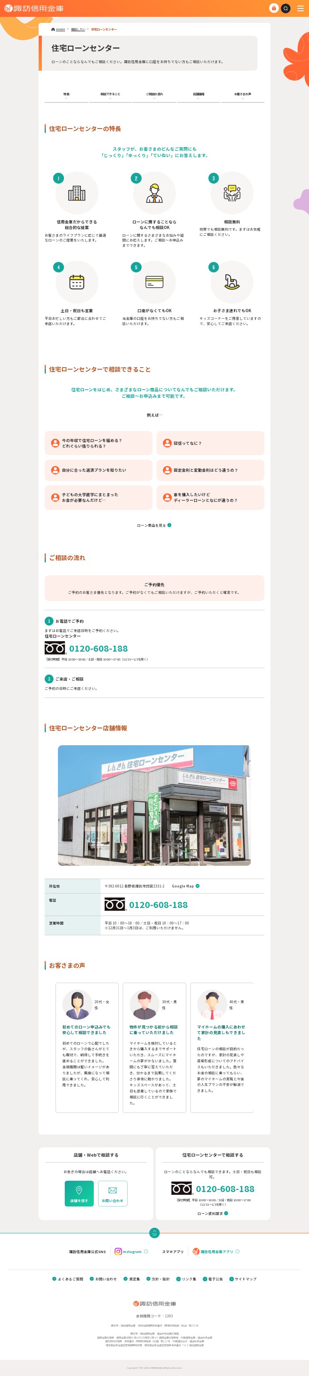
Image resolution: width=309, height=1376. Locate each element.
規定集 (134, 1278)
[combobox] (285, 8)
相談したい (78, 29)
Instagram (128, 1251)
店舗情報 (198, 94)
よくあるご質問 (70, 1278)
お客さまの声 (242, 94)
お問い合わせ (106, 1278)
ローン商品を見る (151, 525)
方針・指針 (161, 1278)
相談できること (110, 94)
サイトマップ (246, 1278)
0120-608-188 (98, 648)
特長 (66, 94)
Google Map (183, 885)
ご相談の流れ (154, 94)
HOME (60, 29)
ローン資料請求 (210, 1213)
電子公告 (215, 1278)
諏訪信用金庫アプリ (213, 1251)
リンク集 (189, 1278)
